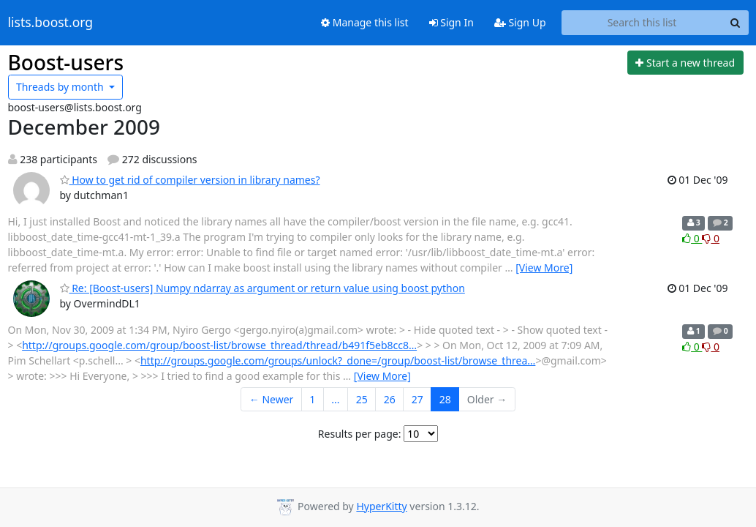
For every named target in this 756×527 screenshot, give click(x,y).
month (61, 87)
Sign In (451, 22)
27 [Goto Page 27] (417, 399)
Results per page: (359, 434)
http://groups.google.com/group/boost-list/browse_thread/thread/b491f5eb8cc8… (219, 345)
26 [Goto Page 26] (390, 399)
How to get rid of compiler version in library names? (190, 180)
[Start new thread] (685, 63)
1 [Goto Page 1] (312, 399)
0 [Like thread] (692, 238)
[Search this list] (642, 22)
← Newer (271, 399)
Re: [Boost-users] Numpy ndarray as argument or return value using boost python (262, 288)
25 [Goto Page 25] (362, 399)
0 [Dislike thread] (710, 238)
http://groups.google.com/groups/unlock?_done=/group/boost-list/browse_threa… (337, 360)
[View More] (543, 267)
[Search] (735, 22)
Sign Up (520, 22)
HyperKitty (381, 506)
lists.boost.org (51, 22)
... (335, 399)
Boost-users (66, 62)
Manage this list (365, 22)
